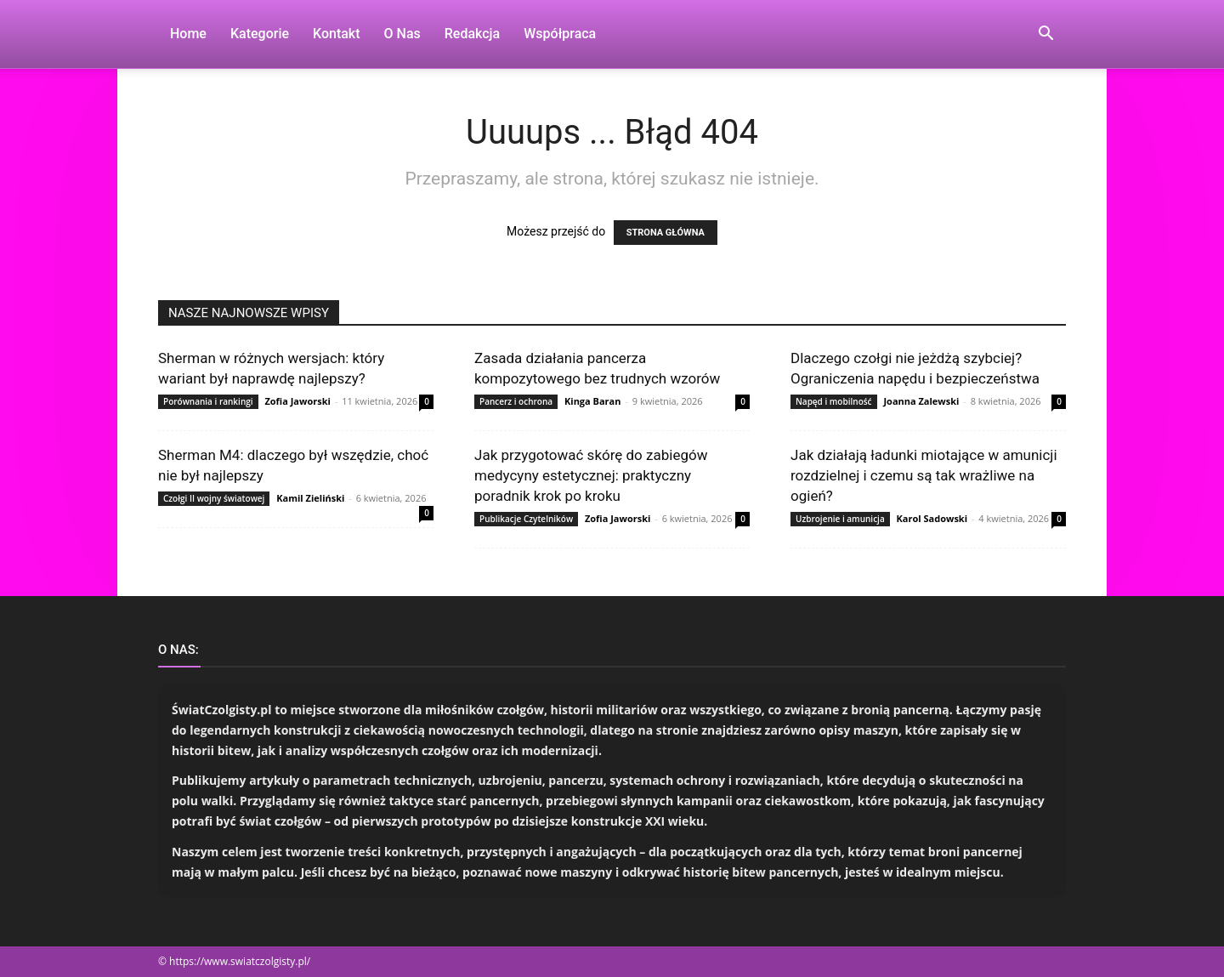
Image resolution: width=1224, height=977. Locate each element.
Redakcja (472, 34)
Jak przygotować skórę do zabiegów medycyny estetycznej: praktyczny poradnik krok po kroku (590, 475)
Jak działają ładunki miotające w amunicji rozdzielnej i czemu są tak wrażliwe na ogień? (923, 475)
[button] (1045, 35)
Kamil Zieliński (310, 497)
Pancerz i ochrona (515, 401)
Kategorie (259, 34)
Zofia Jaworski (297, 401)
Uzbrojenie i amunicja (840, 519)
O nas (402, 34)
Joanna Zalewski (921, 401)
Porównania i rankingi (208, 401)
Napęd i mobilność (834, 401)
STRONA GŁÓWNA (665, 232)
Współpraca (560, 34)
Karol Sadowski (932, 518)
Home (188, 34)
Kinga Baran (592, 401)
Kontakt (336, 34)
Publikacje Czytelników (526, 519)
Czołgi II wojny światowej (213, 498)
